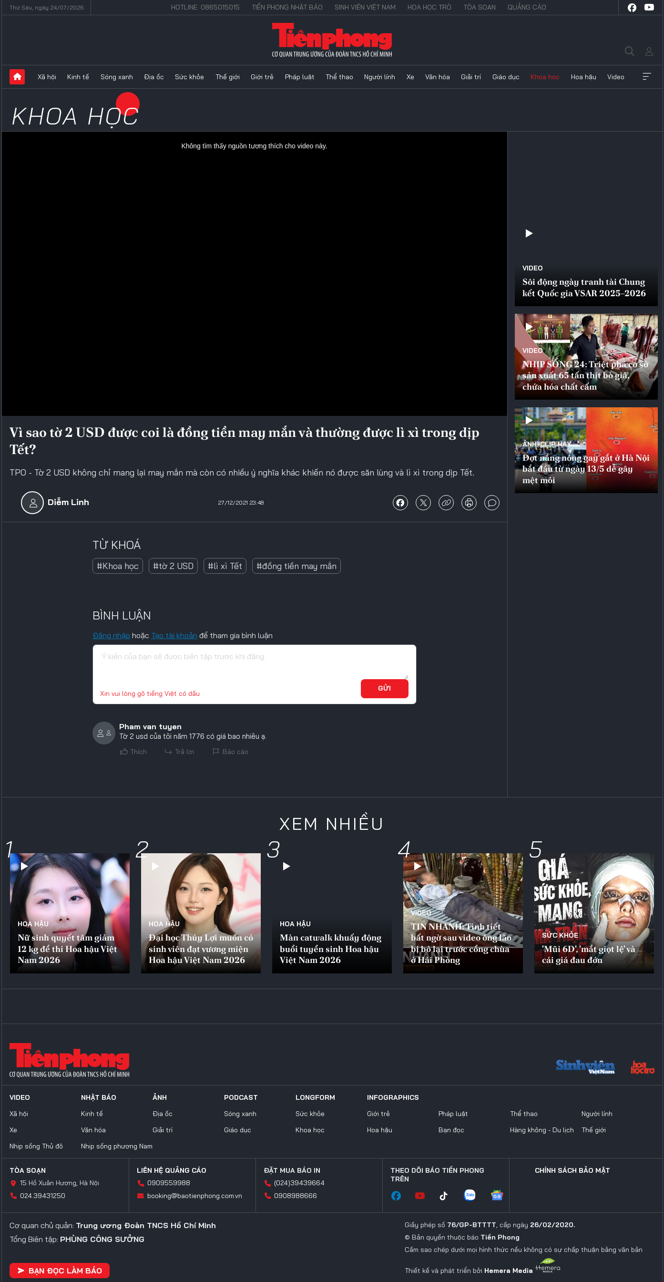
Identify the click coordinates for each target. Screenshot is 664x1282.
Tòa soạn (479, 7)
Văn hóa (437, 76)
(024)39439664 (299, 1183)
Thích (138, 751)
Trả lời (184, 751)
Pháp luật (300, 76)
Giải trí (471, 76)
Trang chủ (17, 76)
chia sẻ (400, 502)
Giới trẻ (262, 76)
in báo (469, 502)
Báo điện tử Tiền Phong (332, 40)
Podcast (241, 1097)
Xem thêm (646, 76)
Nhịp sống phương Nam (117, 1146)
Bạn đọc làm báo (59, 1270)
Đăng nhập (111, 635)
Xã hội (47, 76)
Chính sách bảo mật (572, 1170)
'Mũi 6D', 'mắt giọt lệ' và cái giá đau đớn (588, 954)
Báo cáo (235, 751)
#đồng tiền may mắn (296, 565)
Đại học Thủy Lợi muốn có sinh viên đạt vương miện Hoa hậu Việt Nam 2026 (201, 948)
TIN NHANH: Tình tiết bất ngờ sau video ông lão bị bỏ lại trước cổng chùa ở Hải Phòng (461, 943)
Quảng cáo (527, 7)
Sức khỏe (189, 76)
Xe (410, 76)
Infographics (393, 1097)
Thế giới (227, 76)
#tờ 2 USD (173, 565)
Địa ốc (154, 76)
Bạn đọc (451, 1130)
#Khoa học (118, 565)
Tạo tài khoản (174, 635)
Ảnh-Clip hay (547, 444)
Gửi (384, 688)
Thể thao (339, 76)
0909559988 (168, 1183)
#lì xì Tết (225, 565)
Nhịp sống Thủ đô (36, 1146)
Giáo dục (506, 76)
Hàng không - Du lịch (542, 1130)
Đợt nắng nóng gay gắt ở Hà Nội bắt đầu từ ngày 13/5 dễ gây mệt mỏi (586, 469)
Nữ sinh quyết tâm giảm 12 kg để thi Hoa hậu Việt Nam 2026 (67, 948)
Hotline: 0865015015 (205, 7)
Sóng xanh (117, 76)
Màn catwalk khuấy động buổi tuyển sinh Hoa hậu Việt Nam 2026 (330, 948)
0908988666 (295, 1195)
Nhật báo (98, 1097)
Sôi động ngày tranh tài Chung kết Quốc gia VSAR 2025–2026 (584, 287)
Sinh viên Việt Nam (365, 7)
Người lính (379, 76)
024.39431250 (42, 1195)
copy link (446, 502)
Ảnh (160, 1097)
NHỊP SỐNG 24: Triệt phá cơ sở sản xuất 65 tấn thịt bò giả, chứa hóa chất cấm (585, 375)
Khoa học (545, 76)
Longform (315, 1097)
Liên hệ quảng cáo (171, 1170)
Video (615, 76)
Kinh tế (78, 76)
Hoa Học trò (429, 7)
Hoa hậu (583, 76)
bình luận (492, 502)
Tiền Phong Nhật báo (287, 7)
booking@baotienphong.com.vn (194, 1195)
